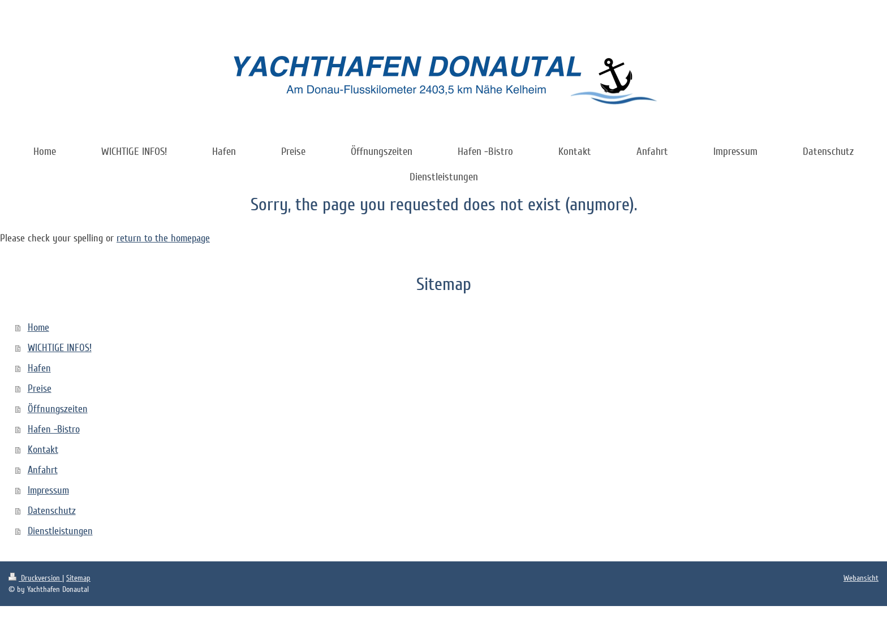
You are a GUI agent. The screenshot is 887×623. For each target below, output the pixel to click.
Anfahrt (43, 470)
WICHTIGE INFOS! (60, 347)
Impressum (48, 490)
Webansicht (861, 578)
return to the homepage (163, 238)
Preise (39, 388)
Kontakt (43, 449)
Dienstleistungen (60, 531)
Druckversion (35, 578)
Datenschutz (52, 510)
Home (38, 327)
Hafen (39, 368)
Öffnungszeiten (58, 409)
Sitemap (78, 578)
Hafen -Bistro (54, 429)
